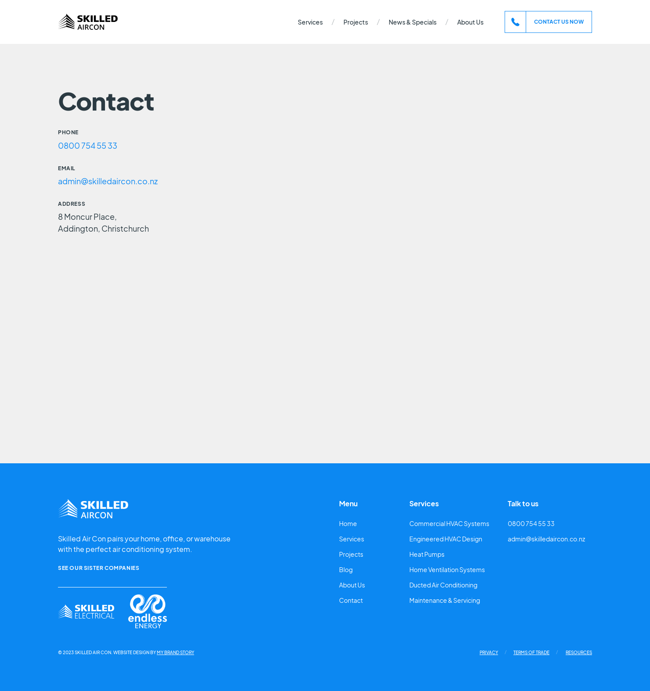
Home (348, 523)
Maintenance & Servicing (444, 600)
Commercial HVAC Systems (449, 523)
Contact (351, 600)
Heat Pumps (426, 554)
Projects (355, 22)
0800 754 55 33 (87, 145)
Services (351, 539)
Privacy (489, 652)
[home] (88, 22)
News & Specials (413, 22)
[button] (310, 22)
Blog (346, 569)
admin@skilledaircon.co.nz (108, 181)
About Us (470, 22)
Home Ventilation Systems (447, 569)
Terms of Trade (531, 652)
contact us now (559, 21)
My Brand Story (175, 652)
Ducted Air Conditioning (443, 585)
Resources (579, 652)
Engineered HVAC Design (445, 539)
